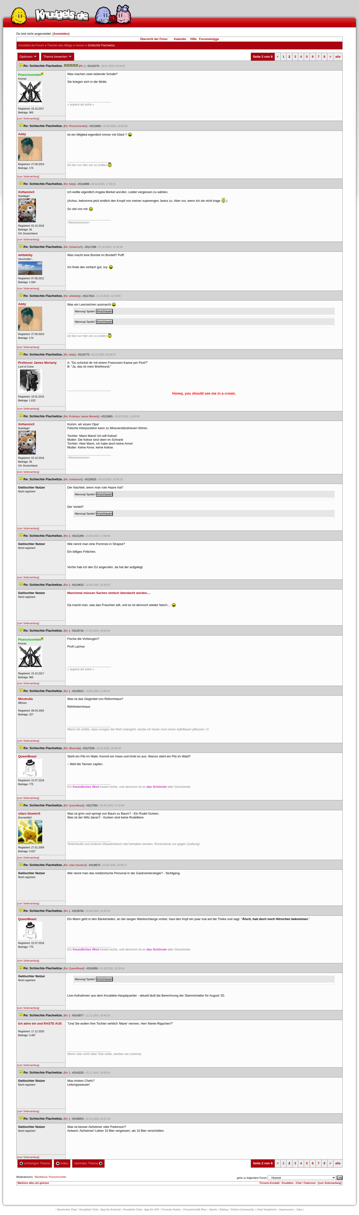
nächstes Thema (88, 1163)
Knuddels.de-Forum (31, 45)
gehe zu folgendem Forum (252, 1177)
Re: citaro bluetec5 (75, 865)
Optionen (28, 57)
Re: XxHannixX (73, 246)
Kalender (180, 39)
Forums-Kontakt (269, 1182)
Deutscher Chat (67, 1209)
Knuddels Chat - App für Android (100, 1209)
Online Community (242, 1209)
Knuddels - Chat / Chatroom (299, 1182)
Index (62, 1163)
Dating (224, 1209)
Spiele (213, 1209)
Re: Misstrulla (72, 748)
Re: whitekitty (72, 295)
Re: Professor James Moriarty (81, 416)
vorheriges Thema (35, 1163)
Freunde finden (171, 1209)
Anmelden (61, 33)
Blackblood (41, 1176)
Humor (80, 45)
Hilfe (193, 39)
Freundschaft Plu (195, 1209)
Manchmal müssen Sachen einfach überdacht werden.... (108, 593)
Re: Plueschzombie (75, 126)
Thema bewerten (57, 57)
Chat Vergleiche (267, 1209)
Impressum (286, 1209)
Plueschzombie (57, 1176)
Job (299, 1209)
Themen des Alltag (59, 45)
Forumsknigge (209, 39)
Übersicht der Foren (154, 39)
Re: (82, 65)
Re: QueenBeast (73, 805)
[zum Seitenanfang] (28, 118)
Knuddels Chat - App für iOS (141, 1209)
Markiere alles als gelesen (33, 1182)
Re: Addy (69, 183)
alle (338, 56)
